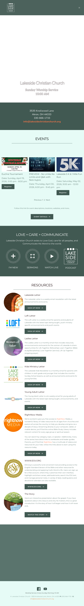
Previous (38, 200)
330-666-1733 (42, 118)
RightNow (61, 419)
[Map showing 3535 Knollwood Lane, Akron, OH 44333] (42, 553)
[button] (78, 7)
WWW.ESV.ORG (33, 460)
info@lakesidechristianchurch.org (42, 599)
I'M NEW (13, 267)
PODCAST (70, 268)
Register (8, 187)
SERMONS (32, 267)
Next (48, 200)
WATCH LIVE (51, 267)
